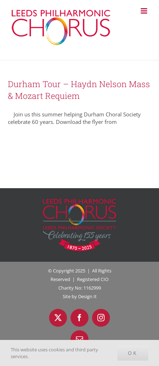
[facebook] (79, 318)
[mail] (79, 339)
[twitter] (58, 318)
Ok (133, 353)
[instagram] (101, 318)
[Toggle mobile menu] (144, 11)
